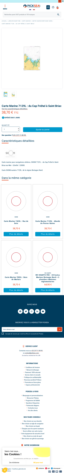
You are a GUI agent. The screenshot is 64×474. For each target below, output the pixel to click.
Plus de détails (16, 234)
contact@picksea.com (32, 353)
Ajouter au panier (42, 130)
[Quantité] (11, 129)
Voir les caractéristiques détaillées (14, 109)
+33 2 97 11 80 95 (19, 135)
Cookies (8, 471)
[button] (5, 470)
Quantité (6, 125)
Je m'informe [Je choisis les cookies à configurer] (14, 463)
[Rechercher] (32, 14)
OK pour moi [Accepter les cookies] (38, 463)
